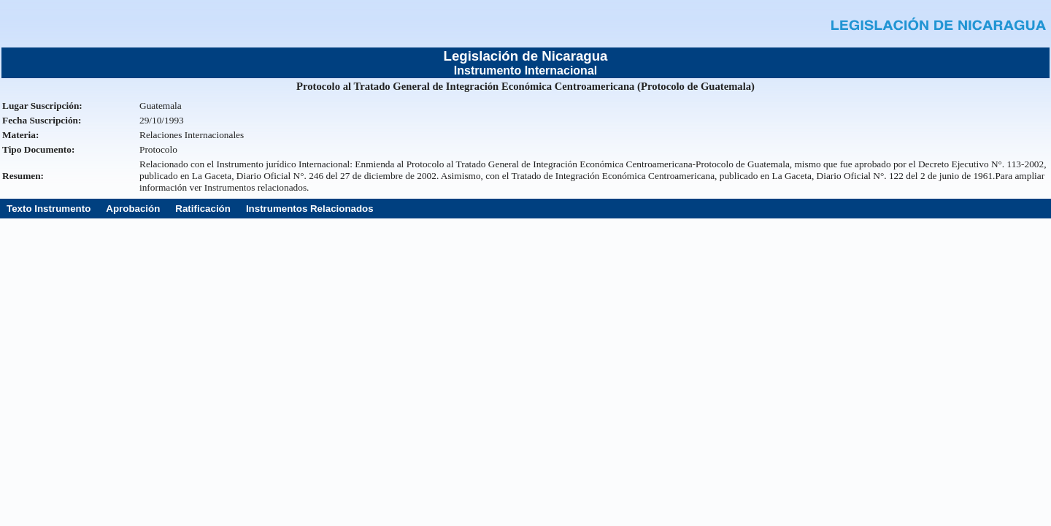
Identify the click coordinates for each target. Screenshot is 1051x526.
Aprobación (133, 208)
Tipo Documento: (38, 149)
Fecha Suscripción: (41, 120)
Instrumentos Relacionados (310, 208)
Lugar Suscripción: (42, 105)
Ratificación (203, 208)
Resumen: (23, 175)
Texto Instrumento (49, 208)
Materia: (20, 134)
